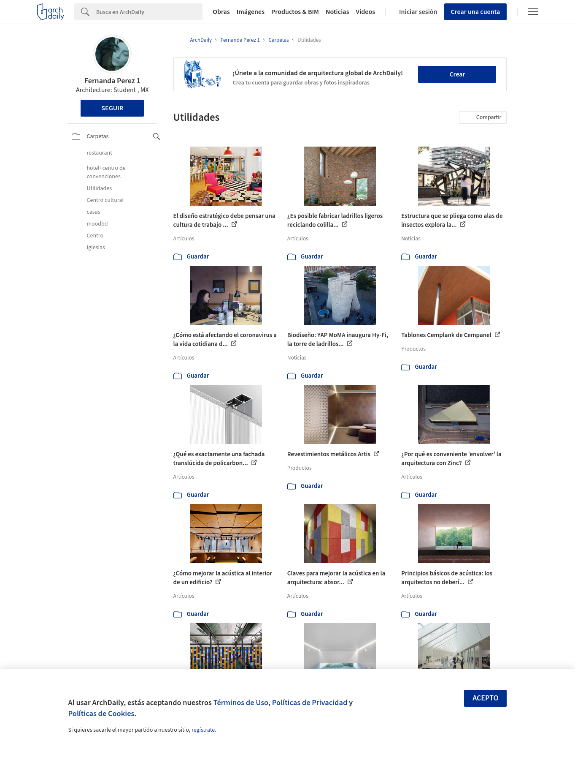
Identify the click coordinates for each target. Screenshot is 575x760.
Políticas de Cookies (101, 713)
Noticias (337, 11)
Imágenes (251, 11)
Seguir (112, 108)
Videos (365, 11)
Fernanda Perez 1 (112, 81)
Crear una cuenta (475, 11)
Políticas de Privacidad (310, 702)
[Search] (149, 11)
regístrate (203, 730)
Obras (221, 11)
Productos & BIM (295, 11)
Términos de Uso (240, 702)
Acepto (485, 698)
